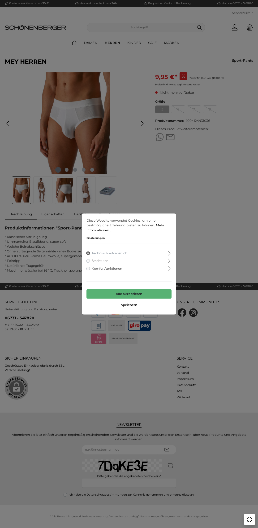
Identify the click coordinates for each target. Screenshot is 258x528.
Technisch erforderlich (109, 253)
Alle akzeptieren (129, 294)
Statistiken (100, 261)
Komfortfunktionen (107, 268)
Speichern (129, 305)
